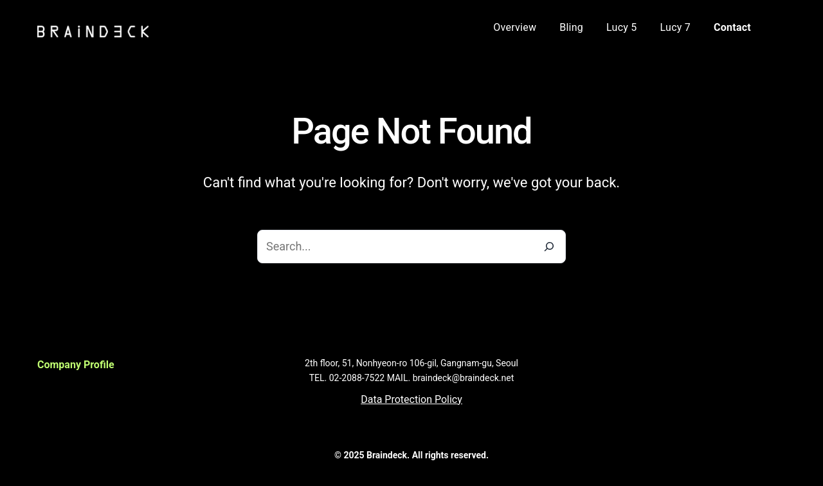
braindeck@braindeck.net (463, 378)
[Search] (549, 246)
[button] (411, 399)
